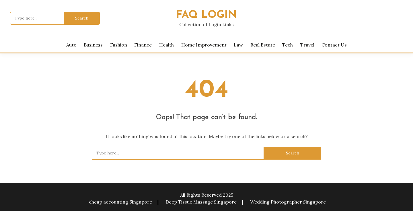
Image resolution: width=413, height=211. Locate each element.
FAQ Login (206, 15)
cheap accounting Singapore (120, 202)
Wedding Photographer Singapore (288, 202)
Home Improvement (204, 45)
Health (166, 45)
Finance (143, 45)
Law (238, 45)
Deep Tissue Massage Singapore (201, 202)
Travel (307, 45)
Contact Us (334, 45)
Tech (287, 45)
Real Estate (262, 45)
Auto (71, 45)
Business (93, 45)
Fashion (118, 45)
